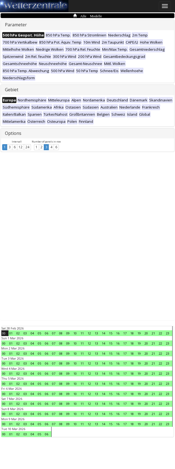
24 (27, 147)
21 (153, 333)
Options (13, 133)
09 (68, 333)
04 (32, 333)
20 (146, 333)
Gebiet (11, 90)
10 (75, 333)
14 (103, 333)
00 (3, 333)
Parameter (16, 25)
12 (20, 147)
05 (39, 333)
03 (25, 333)
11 (82, 333)
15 (110, 333)
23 (167, 333)
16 (117, 333)
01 (11, 333)
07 (53, 333)
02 (18, 333)
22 (160, 333)
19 (139, 333)
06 (46, 333)
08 (60, 333)
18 (132, 333)
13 (96, 333)
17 (125, 333)
